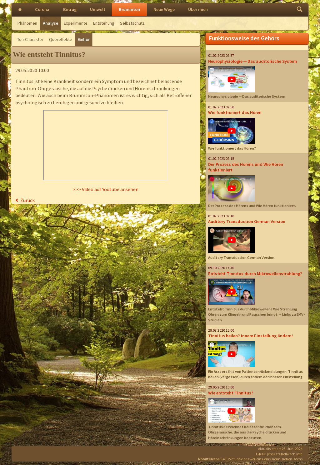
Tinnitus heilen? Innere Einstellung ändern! (250, 336)
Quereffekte (60, 39)
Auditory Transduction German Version (246, 221)
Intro (20, 10)
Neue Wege (164, 9)
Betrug (70, 9)
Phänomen (27, 23)
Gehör (84, 39)
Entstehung (103, 23)
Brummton (129, 9)
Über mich (198, 9)
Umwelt (97, 9)
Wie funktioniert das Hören (235, 112)
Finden (299, 10)
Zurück (27, 200)
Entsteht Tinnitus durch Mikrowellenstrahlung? (255, 273)
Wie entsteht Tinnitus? (230, 393)
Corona (42, 9)
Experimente (76, 23)
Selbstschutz (132, 23)
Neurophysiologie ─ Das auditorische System (252, 61)
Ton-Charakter (30, 39)
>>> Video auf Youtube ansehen (105, 189)
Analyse (50, 23)
